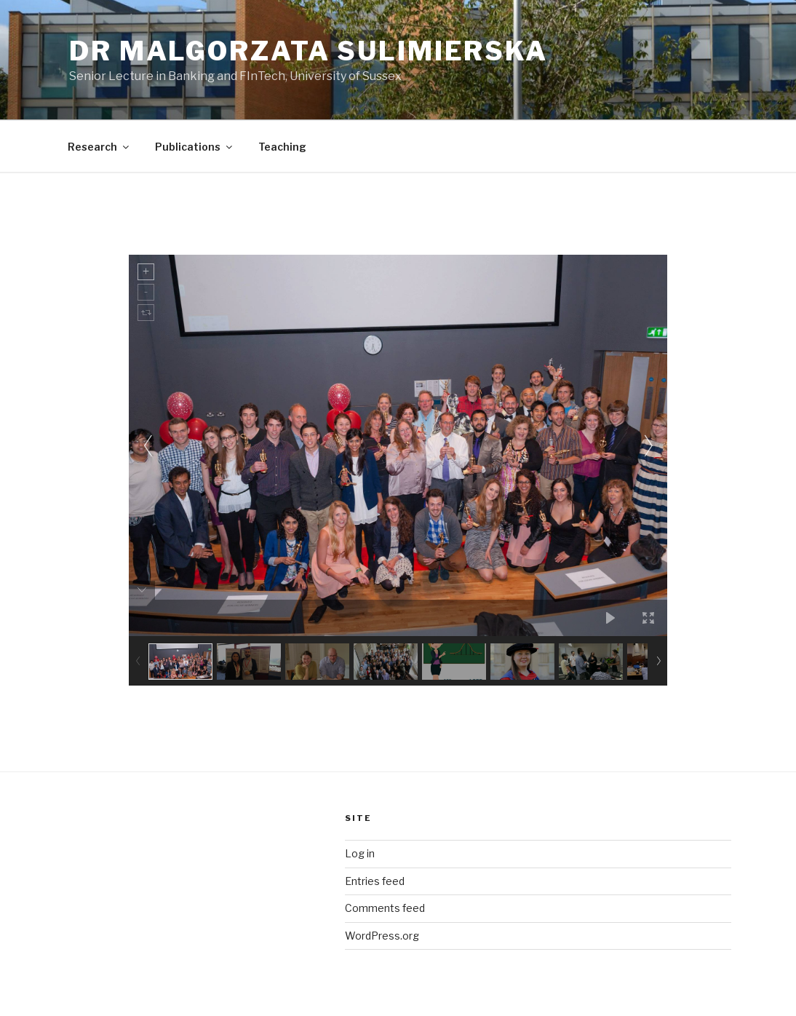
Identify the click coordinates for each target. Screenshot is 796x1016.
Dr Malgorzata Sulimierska (308, 51)
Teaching (282, 146)
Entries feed (375, 881)
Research (99, 146)
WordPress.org (382, 935)
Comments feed (385, 908)
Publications (194, 146)
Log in (360, 853)
